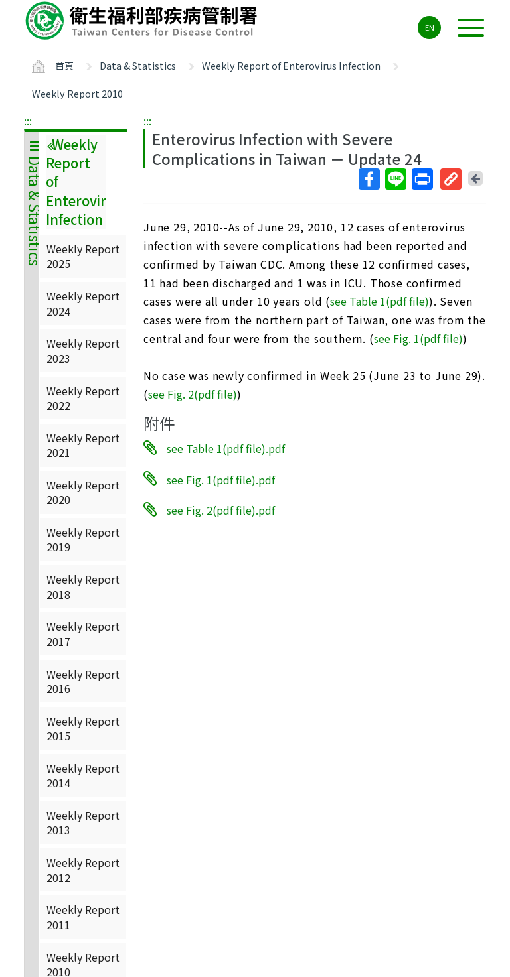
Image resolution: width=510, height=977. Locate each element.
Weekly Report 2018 (83, 586)
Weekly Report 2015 (83, 728)
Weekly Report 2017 (83, 633)
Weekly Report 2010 (77, 93)
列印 (421, 179)
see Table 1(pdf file (377, 301)
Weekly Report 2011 (83, 916)
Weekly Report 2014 (83, 775)
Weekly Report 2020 (83, 492)
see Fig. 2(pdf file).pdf (221, 510)
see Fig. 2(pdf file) (192, 394)
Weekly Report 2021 (83, 445)
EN (429, 27)
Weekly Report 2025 (83, 256)
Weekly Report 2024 (83, 303)
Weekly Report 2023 (83, 350)
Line (395, 179)
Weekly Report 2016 (83, 681)
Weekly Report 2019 (83, 539)
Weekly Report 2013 (83, 822)
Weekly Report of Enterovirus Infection (291, 65)
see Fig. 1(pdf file (416, 338)
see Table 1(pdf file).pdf (226, 448)
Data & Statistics (138, 65)
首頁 (64, 65)
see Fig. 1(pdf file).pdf (221, 479)
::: (28, 121)
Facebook (368, 179)
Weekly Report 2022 (83, 398)
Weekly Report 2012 (83, 869)
